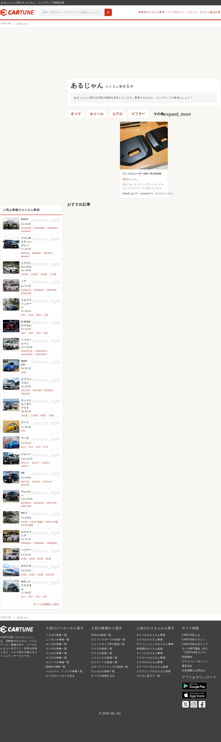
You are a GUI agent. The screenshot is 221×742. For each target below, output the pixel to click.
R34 (38, 315)
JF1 (23, 596)
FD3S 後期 (27, 525)
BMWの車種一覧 (56, 666)
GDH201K (27, 351)
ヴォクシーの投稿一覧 (104, 662)
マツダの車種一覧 (56, 648)
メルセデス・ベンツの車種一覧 (64, 671)
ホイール (96, 114)
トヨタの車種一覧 (56, 635)
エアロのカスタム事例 (149, 662)
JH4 (45, 333)
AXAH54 (26, 231)
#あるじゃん (129, 179)
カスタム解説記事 (210, 12)
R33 (31, 315)
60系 (40, 559)
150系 (43, 274)
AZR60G (26, 290)
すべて (76, 114)
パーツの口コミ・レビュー (182, 12)
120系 (34, 415)
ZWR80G (52, 543)
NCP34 (47, 481)
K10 (23, 447)
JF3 (37, 596)
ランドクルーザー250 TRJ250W (141, 173)
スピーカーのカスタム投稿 (152, 666)
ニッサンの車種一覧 (57, 639)
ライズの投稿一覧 (101, 648)
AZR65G (39, 290)
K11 (30, 447)
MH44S (25, 256)
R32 (23, 315)
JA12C (46, 462)
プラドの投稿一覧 (101, 653)
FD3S (24, 522)
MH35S (48, 253)
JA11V (35, 462)
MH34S (36, 253)
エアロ (117, 114)
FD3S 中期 (52, 522)
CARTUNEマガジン (194, 639)
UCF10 (50, 574)
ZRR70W (26, 293)
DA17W (25, 390)
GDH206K (27, 354)
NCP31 (36, 481)
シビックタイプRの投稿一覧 (108, 644)
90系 (43, 415)
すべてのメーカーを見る (60, 675)
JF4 (45, 596)
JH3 (38, 333)
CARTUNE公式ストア (195, 644)
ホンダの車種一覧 (56, 644)
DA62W (48, 390)
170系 (53, 274)
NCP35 (25, 485)
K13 (45, 447)
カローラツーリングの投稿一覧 (109, 666)
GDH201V (41, 351)
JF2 (30, 596)
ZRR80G (26, 543)
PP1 (23, 431)
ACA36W (39, 228)
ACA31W (26, 228)
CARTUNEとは (191, 635)
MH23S (25, 253)
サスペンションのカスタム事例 (154, 644)
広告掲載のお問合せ (194, 670)
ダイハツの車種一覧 (57, 662)
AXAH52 (52, 228)
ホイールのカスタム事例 (151, 635)
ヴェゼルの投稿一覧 (103, 671)
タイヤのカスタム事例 (149, 639)
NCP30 (25, 481)
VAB (23, 372)
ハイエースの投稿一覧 (104, 657)
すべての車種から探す (46, 604)
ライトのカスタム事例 (149, 653)
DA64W (25, 393)
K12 (38, 447)
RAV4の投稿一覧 (101, 635)
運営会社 (187, 666)
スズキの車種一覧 (56, 657)
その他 (172, 114)
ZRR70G (51, 290)
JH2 (30, 333)
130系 (24, 274)
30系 (32, 559)
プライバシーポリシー (195, 661)
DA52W (37, 390)
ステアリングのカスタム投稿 (153, 671)
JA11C (25, 462)
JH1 (23, 333)
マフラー (138, 114)
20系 (32, 574)
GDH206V (41, 354)
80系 (48, 559)
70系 (51, 415)
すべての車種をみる (103, 675)
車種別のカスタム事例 (151, 12)
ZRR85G (39, 543)
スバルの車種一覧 (56, 653)
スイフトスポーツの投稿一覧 (108, 639)
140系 (34, 274)
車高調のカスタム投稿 (149, 648)
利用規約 (187, 656)
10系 (23, 559)
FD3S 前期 (37, 522)
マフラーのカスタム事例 (151, 657)
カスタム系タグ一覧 (148, 675)
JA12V (24, 466)
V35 (46, 315)
